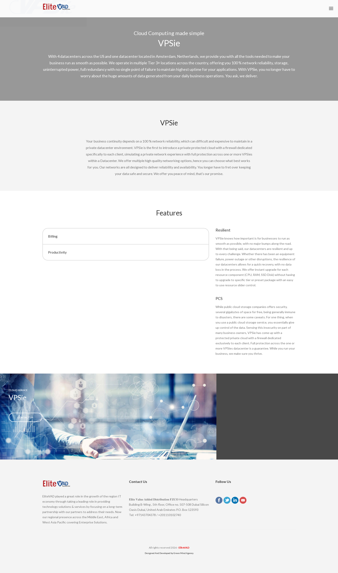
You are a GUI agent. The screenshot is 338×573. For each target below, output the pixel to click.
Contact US (25, 417)
